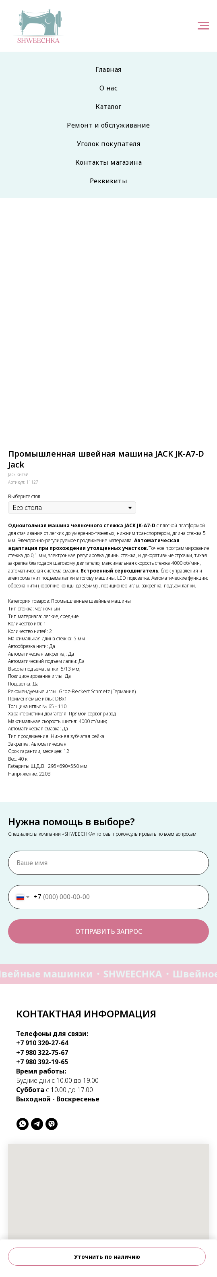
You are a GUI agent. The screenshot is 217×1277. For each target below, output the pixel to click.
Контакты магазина (108, 162)
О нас (108, 88)
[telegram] (37, 1124)
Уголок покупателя (109, 143)
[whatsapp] (23, 1124)
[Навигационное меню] (203, 26)
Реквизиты (109, 180)
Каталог (108, 106)
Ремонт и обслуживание (108, 125)
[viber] (51, 1124)
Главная (108, 69)
